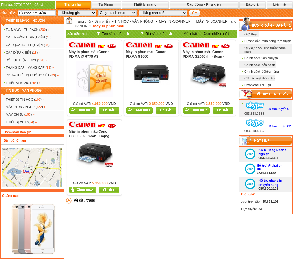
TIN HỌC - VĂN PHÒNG (24, 90)
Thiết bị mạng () (23, 82)
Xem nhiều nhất (216, 34)
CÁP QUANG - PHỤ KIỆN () (28, 45)
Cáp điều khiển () (23, 52)
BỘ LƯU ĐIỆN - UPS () (26, 60)
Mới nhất (190, 34)
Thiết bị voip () (21, 122)
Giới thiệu (251, 34)
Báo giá (252, 4)
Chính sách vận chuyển (261, 58)
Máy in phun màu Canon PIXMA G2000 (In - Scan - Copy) (203, 56)
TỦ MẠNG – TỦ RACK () (28, 29)
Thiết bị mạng (145, 4)
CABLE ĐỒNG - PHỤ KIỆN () (29, 37)
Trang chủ (72, 4)
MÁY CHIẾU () (20, 114)
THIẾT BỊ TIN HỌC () (25, 99)
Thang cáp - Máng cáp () (30, 67)
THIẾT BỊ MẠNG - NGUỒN (25, 20)
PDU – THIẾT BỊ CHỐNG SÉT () (32, 75)
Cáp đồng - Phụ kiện (204, 4)
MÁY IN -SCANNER (174, 21)
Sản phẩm (102, 21)
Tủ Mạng (105, 4)
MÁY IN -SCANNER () (26, 107)
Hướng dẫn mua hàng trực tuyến (267, 41)
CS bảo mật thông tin (259, 78)
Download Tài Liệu (257, 85)
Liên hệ (279, 4)
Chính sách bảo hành (259, 65)
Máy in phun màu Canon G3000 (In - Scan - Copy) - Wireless (90, 136)
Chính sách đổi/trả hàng (261, 71)
